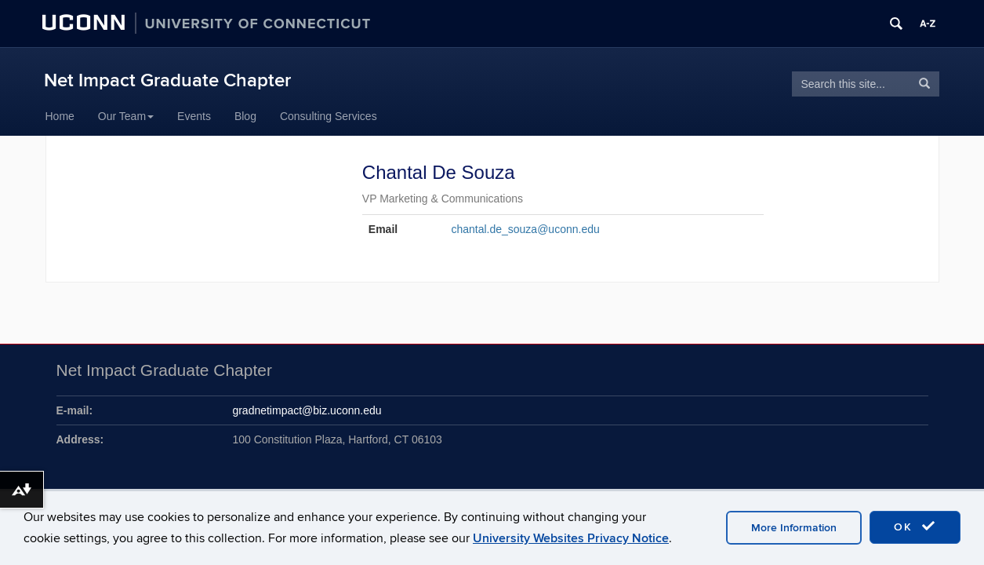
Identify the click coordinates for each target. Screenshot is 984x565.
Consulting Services (328, 116)
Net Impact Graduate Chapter (167, 80)
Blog (245, 116)
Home (59, 116)
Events (194, 116)
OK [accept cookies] (915, 526)
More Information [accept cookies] (794, 527)
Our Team (126, 116)
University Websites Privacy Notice (571, 538)
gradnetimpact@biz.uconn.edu (306, 410)
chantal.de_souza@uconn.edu (525, 229)
